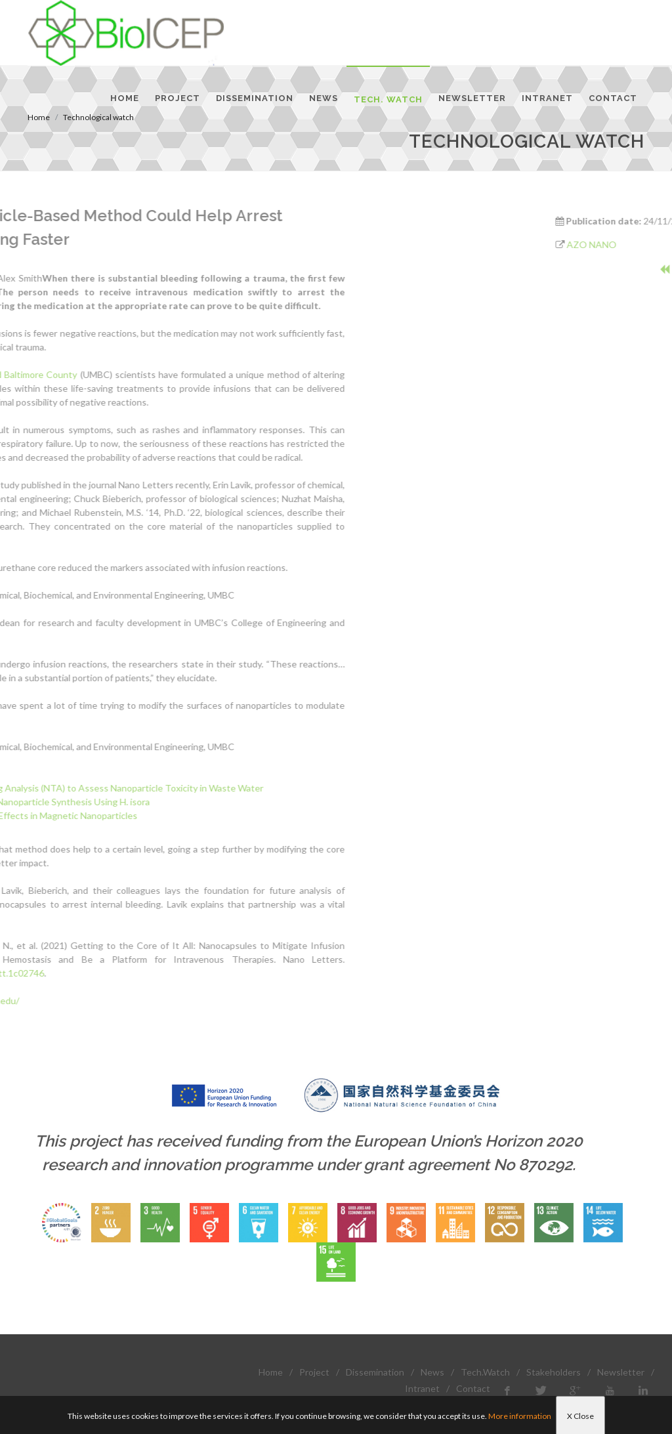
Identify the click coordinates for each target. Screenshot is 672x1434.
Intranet (422, 1388)
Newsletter (620, 1372)
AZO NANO (635, 244)
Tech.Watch (485, 1372)
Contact (473, 1388)
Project (314, 1372)
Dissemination (375, 1372)
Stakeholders (553, 1372)
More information (519, 1416)
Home (271, 1372)
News (432, 1372)
